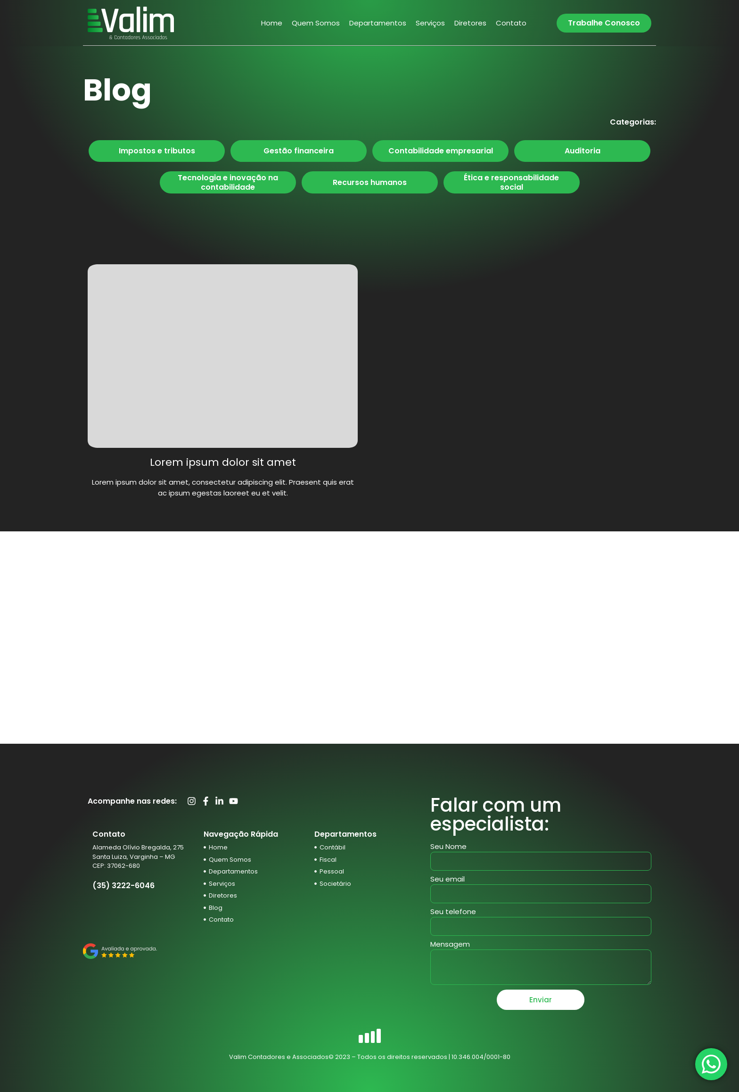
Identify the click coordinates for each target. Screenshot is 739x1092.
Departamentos (377, 23)
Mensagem (450, 945)
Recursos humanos (370, 182)
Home (271, 23)
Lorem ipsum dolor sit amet (223, 462)
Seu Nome (448, 847)
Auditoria (582, 150)
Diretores (470, 23)
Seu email (447, 879)
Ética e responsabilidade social (511, 182)
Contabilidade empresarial (440, 150)
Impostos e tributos (157, 150)
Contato (511, 23)
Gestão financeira (298, 150)
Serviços (430, 23)
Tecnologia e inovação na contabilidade (228, 182)
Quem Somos (316, 23)
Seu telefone (453, 912)
